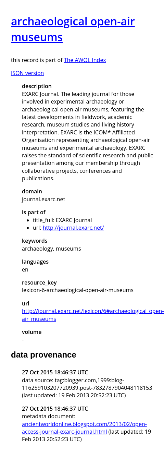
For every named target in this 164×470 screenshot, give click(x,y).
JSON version (27, 73)
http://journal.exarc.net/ (73, 227)
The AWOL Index (85, 60)
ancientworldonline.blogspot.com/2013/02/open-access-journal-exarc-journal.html (84, 427)
